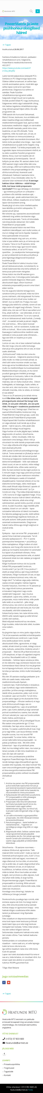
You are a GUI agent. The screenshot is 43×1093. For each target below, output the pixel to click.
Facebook (4, 982)
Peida (30, 1090)
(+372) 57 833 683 (13, 1038)
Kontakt (7, 1075)
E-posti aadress (8, 982)
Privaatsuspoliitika (12, 1064)
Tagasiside (8, 1071)
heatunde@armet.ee (15, 1042)
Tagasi (6, 45)
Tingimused (9, 1068)
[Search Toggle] (31, 11)
